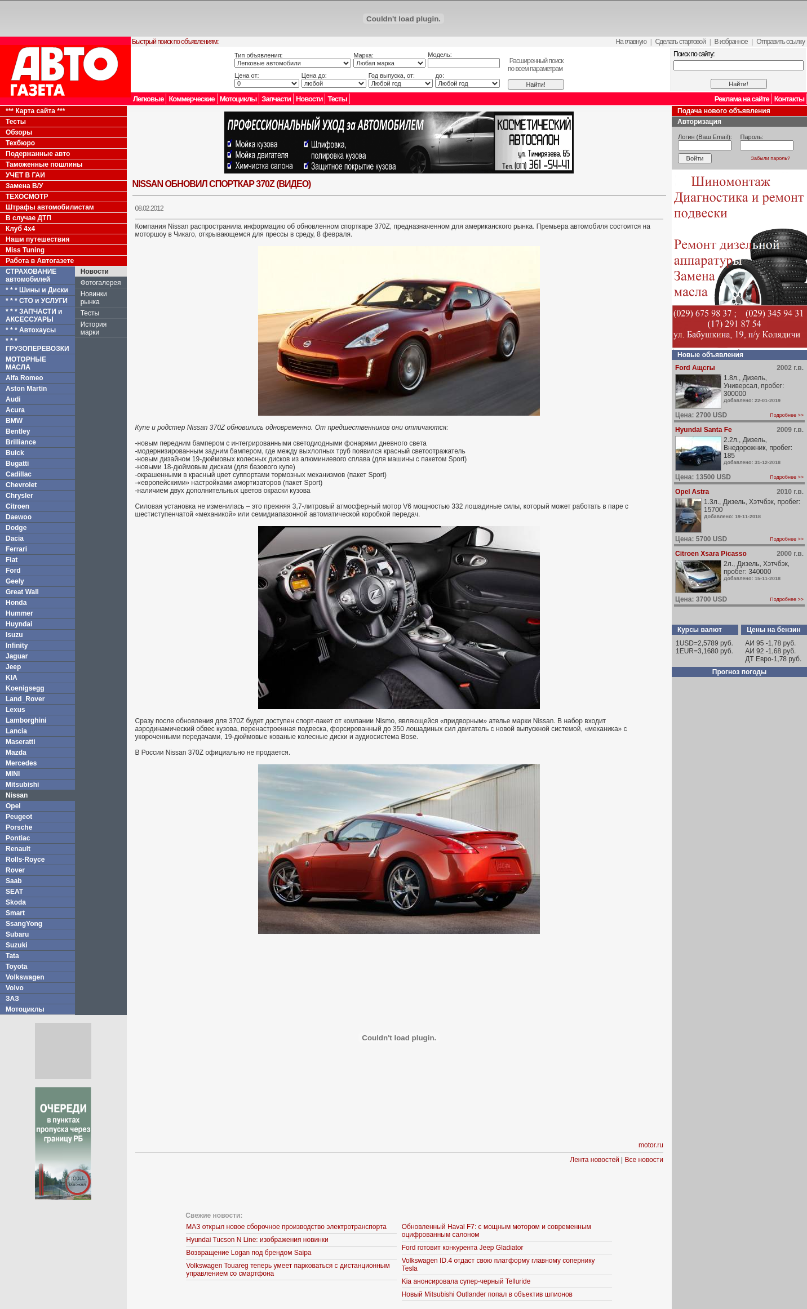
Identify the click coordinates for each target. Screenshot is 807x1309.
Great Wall (22, 592)
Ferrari (16, 549)
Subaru (17, 934)
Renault (18, 849)
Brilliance (21, 442)
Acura (15, 410)
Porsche (19, 827)
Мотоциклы (238, 99)
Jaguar (17, 656)
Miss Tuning (25, 250)
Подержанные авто (38, 154)
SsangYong (24, 924)
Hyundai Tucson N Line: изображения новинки (257, 1240)
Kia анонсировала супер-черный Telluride (466, 1281)
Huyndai (19, 624)
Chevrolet (21, 485)
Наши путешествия (38, 239)
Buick (15, 453)
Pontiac (18, 838)
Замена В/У (24, 186)
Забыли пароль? (770, 158)
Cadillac (19, 474)
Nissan (17, 795)
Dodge (16, 528)
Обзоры (19, 132)
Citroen (17, 506)
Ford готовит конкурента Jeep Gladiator (463, 1248)
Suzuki (17, 945)
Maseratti (21, 742)
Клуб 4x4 (20, 229)
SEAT (14, 892)
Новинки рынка (94, 298)
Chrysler (19, 496)
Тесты (337, 99)
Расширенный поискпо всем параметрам (536, 65)
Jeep (13, 667)
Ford (13, 571)
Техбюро (20, 143)
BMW (14, 421)
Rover (15, 870)
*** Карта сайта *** (35, 111)
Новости (309, 99)
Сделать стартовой (680, 42)
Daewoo (19, 517)
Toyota (16, 966)
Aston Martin (26, 389)
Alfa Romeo (24, 378)
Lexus (15, 710)
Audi (13, 399)
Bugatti (17, 464)
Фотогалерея (101, 283)
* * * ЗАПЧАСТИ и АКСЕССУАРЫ (34, 315)
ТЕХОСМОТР (27, 197)
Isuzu (14, 635)
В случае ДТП (28, 218)
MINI (13, 774)
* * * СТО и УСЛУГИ (37, 301)
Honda (16, 603)
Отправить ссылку (780, 42)
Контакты (789, 99)
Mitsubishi (22, 785)
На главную (631, 42)
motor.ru (650, 1145)
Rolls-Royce (25, 859)
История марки (94, 328)
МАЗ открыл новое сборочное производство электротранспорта (286, 1227)
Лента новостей (594, 1160)
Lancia (16, 731)
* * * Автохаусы (31, 330)
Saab (14, 881)
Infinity (17, 645)
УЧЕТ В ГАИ (25, 175)
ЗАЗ (12, 999)
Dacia (15, 538)
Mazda (16, 752)
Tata (12, 956)
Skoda (16, 902)
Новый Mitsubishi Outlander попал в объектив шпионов (487, 1294)
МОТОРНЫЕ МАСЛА (26, 363)
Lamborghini (26, 720)
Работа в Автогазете (40, 261)
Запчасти (276, 99)
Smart (15, 913)
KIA (11, 678)
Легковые (148, 99)
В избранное (730, 42)
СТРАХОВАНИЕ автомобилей (31, 275)
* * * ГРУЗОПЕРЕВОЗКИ (37, 345)
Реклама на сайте (742, 99)
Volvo (15, 988)
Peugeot (19, 817)
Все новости (644, 1160)
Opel (13, 806)
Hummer (19, 613)
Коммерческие (191, 99)
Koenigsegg (25, 688)
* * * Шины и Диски (37, 290)
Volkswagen (25, 977)
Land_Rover (25, 699)
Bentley (18, 431)
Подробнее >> (787, 415)
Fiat (11, 560)
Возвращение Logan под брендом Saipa (248, 1253)
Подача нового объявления (723, 111)
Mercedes (21, 763)
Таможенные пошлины (44, 164)
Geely (15, 581)
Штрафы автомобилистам (50, 207)
